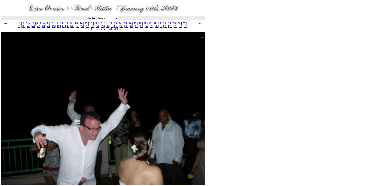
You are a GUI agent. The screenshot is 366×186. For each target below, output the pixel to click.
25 (125, 23)
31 (154, 23)
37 (184, 23)
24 (120, 23)
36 (179, 23)
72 (185, 26)
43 (43, 26)
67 (161, 26)
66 (156, 26)
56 (107, 26)
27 (135, 23)
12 (61, 23)
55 (102, 26)
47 (63, 26)
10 (51, 23)
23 (115, 23)
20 (100, 23)
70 (175, 26)
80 (120, 29)
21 (105, 23)
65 (151, 26)
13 (66, 23)
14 (71, 23)
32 (159, 23)
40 (28, 26)
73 (85, 29)
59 (121, 26)
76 (100, 29)
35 (174, 23)
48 (68, 26)
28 (140, 23)
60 (126, 26)
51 (82, 26)
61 (131, 26)
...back (5, 23)
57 (112, 26)
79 (115, 29)
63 (141, 26)
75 (95, 29)
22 (110, 23)
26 (130, 23)
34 (169, 23)
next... (201, 23)
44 (48, 26)
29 (145, 23)
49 (72, 26)
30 (149, 23)
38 (19, 26)
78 (110, 29)
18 (90, 23)
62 (136, 26)
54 (97, 26)
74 (90, 29)
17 (86, 23)
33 (164, 23)
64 (146, 26)
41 (33, 26)
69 (171, 26)
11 (56, 23)
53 (92, 26)
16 (81, 23)
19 (96, 23)
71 (180, 26)
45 (53, 26)
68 (165, 26)
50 (77, 26)
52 (87, 26)
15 (76, 23)
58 (117, 26)
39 (23, 26)
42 (38, 26)
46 (58, 26)
